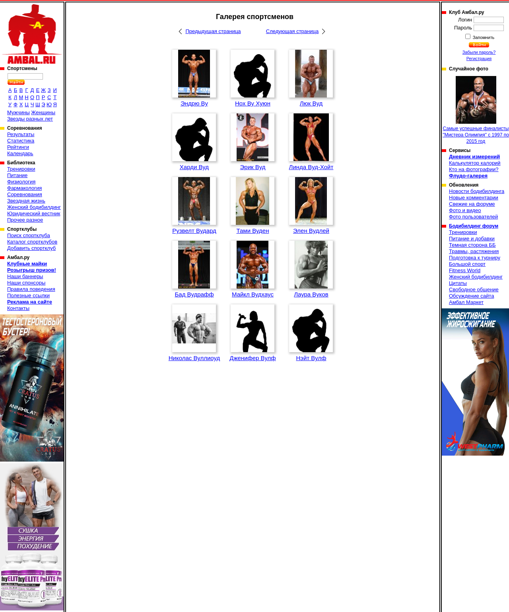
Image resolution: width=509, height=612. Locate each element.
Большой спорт (467, 264)
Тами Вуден (253, 230)
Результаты (20, 134)
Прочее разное (25, 220)
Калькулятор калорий (475, 163)
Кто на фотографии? (474, 169)
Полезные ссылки (28, 295)
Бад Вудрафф (194, 294)
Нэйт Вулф (311, 358)
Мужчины (18, 112)
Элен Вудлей (311, 230)
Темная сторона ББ (472, 245)
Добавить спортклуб (31, 248)
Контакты (18, 308)
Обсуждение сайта (471, 296)
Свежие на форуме (472, 204)
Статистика (20, 141)
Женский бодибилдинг (34, 207)
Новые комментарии (473, 198)
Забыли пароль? (479, 52)
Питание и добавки (472, 239)
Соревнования (24, 194)
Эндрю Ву (194, 103)
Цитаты (458, 283)
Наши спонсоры (26, 283)
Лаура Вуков (311, 294)
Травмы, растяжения (474, 251)
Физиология (21, 182)
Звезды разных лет (30, 119)
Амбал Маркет (466, 302)
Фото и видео (465, 210)
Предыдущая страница (213, 31)
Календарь (20, 153)
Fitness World (464, 270)
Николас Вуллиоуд (194, 358)
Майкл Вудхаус (253, 294)
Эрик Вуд (253, 167)
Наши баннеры (25, 276)
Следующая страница (292, 31)
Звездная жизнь (26, 201)
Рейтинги (18, 147)
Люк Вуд (311, 103)
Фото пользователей (473, 217)
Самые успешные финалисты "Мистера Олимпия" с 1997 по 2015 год (476, 110)
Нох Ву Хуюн (252, 103)
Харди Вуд (194, 167)
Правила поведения (31, 289)
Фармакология (24, 188)
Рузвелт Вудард (194, 230)
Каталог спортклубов (32, 242)
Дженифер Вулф (252, 358)
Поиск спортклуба (28, 235)
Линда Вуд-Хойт (311, 167)
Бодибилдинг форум (473, 226)
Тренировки (21, 169)
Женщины (43, 112)
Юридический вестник (33, 213)
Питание (17, 175)
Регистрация (479, 58)
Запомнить (483, 37)
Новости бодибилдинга (476, 191)
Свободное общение (474, 289)
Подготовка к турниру (474, 258)
